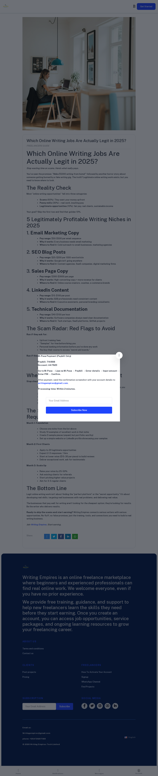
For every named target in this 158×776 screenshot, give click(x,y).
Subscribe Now (79, 410)
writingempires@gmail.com (53, 383)
